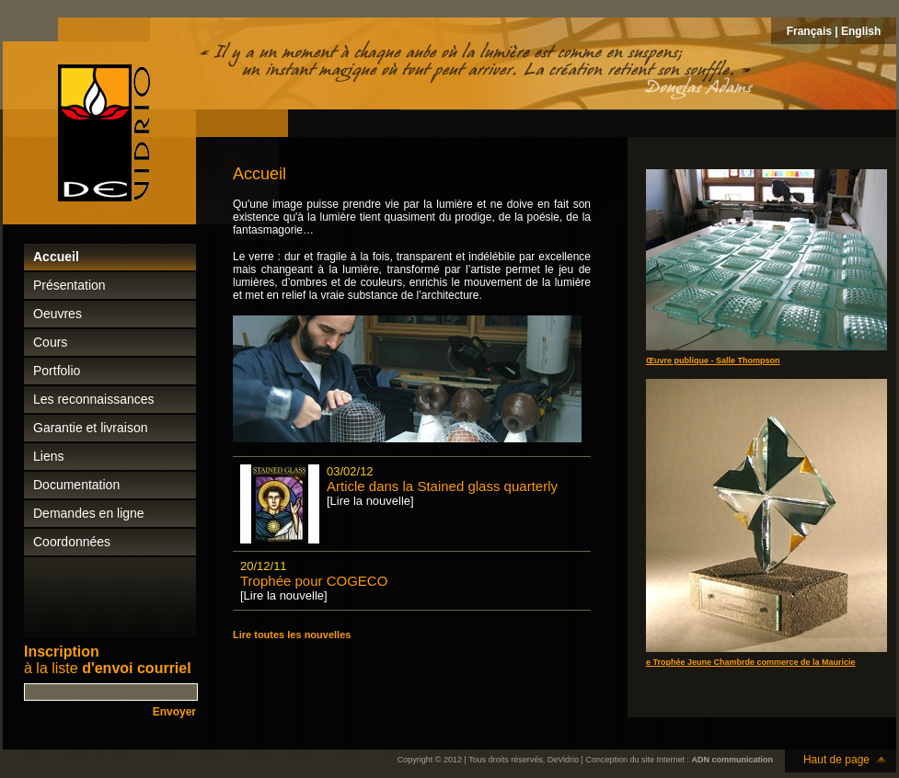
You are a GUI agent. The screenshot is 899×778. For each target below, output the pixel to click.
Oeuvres (57, 313)
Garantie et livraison (90, 427)
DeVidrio (563, 759)
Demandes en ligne (88, 513)
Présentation (69, 285)
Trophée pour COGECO (313, 581)
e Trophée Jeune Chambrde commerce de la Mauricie (751, 662)
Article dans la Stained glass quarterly (442, 486)
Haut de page (836, 759)
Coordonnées (71, 541)
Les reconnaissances (94, 399)
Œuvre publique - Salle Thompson (713, 360)
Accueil (56, 256)
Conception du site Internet (635, 759)
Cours (50, 342)
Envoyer (174, 711)
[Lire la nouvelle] (370, 501)
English (861, 31)
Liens (48, 456)
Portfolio (56, 370)
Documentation (76, 484)
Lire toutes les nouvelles (292, 634)
